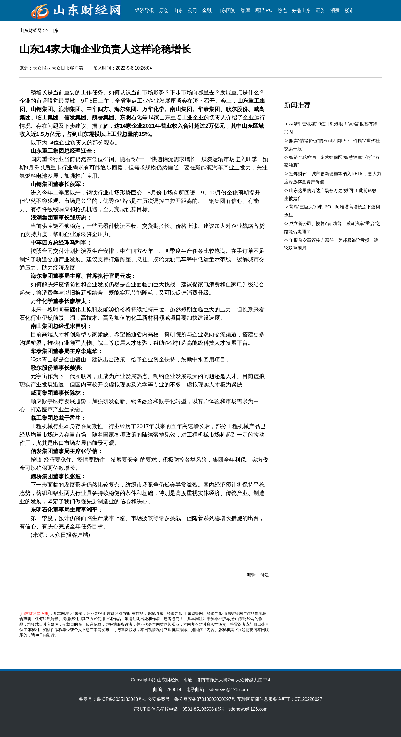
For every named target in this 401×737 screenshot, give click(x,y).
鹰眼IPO (264, 10)
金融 (207, 10)
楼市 (349, 10)
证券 (320, 10)
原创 (163, 10)
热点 (282, 10)
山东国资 (226, 10)
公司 (192, 10)
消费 (335, 10)
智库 (245, 10)
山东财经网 (30, 30)
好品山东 (301, 10)
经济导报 (144, 10)
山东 (178, 10)
